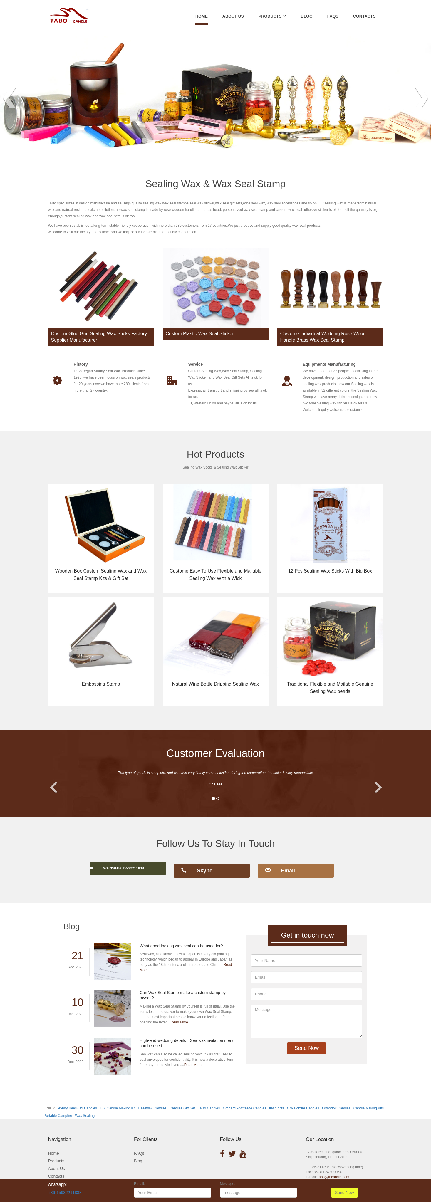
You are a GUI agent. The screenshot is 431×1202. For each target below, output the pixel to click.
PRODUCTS (270, 16)
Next (421, 98)
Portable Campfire (58, 1110)
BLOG (306, 16)
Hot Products (215, 454)
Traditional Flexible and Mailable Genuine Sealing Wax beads (330, 687)
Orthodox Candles (336, 1103)
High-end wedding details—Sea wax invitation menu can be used (187, 1038)
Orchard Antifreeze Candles (244, 1103)
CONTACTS (364, 16)
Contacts (56, 1171)
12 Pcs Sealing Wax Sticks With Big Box (330, 570)
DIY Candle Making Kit (117, 1103)
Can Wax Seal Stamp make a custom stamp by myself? (183, 990)
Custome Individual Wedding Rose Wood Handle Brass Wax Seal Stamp (323, 337)
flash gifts (276, 1103)
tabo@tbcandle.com (333, 1172)
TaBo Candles (209, 1103)
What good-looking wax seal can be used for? (181, 940)
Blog (138, 1155)
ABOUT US (233, 16)
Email (280, 868)
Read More (179, 1017)
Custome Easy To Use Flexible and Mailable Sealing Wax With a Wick (215, 574)
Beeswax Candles (152, 1103)
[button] (55, 781)
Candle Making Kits (368, 1103)
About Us (56, 1163)
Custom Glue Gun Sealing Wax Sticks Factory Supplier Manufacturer (99, 337)
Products (56, 1155)
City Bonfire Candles (303, 1103)
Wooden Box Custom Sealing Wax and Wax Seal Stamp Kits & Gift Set (101, 574)
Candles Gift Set (182, 1103)
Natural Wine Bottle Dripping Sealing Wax (215, 683)
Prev (9, 98)
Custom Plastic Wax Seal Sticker (200, 333)
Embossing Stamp (101, 683)
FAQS (332, 16)
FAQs (139, 1148)
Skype (196, 868)
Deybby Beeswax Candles (76, 1103)
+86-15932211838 (65, 1192)
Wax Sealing (85, 1110)
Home (201, 16)
